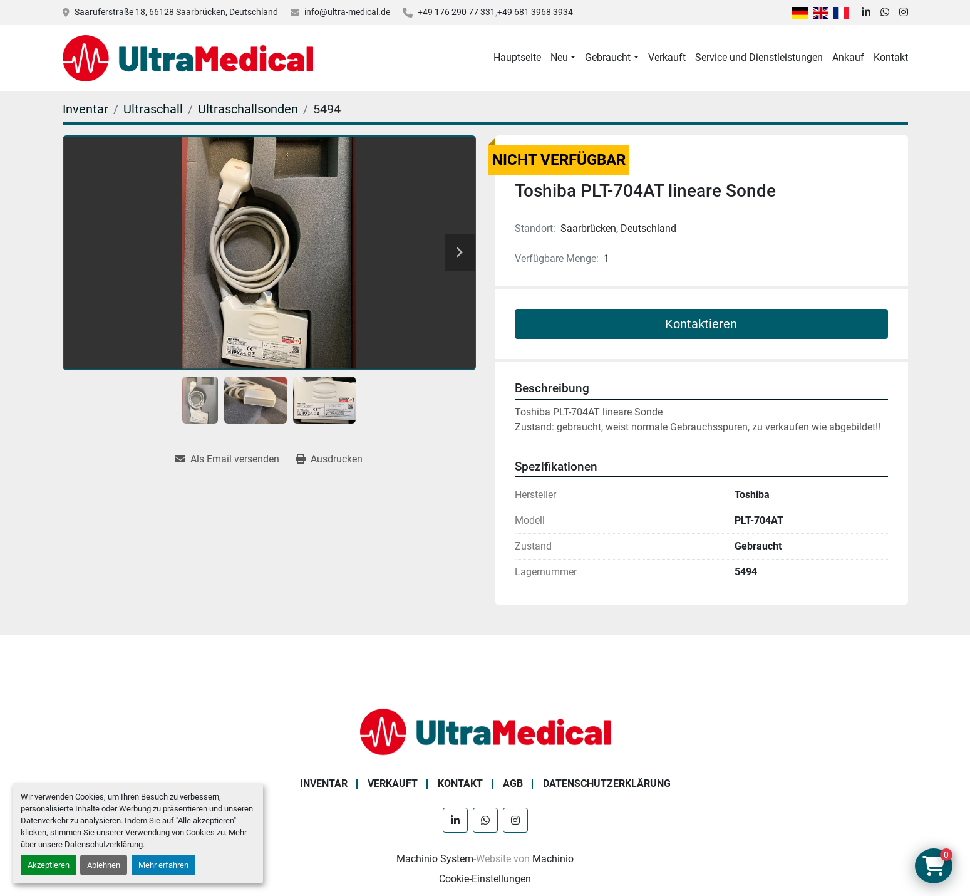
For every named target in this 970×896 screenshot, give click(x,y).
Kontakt (891, 57)
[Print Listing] (329, 459)
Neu (559, 57)
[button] (562, 57)
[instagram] (903, 12)
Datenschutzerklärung (103, 844)
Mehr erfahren (163, 865)
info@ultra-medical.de (347, 12)
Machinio (553, 859)
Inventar (324, 783)
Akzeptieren (49, 865)
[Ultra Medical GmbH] (485, 731)
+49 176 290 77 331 (456, 12)
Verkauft (667, 57)
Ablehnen (103, 865)
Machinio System (434, 859)
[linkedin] (866, 12)
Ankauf (848, 57)
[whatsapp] (884, 12)
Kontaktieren (701, 323)
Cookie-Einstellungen (485, 879)
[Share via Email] (227, 459)
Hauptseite (517, 57)
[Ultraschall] (153, 109)
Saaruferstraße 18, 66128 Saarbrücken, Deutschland (176, 12)
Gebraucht (608, 57)
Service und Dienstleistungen (759, 57)
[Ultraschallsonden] (248, 109)
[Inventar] (85, 109)
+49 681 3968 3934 (535, 12)
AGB (513, 783)
